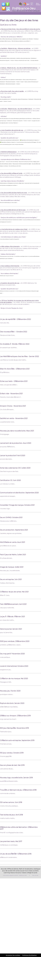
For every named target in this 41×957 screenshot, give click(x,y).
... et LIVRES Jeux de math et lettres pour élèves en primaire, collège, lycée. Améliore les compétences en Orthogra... (20, 175)
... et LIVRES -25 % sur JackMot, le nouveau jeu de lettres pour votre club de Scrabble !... (20, 302)
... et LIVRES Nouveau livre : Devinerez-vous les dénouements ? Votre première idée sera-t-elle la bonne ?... (20, 132)
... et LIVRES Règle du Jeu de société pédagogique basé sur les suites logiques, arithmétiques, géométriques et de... (20, 110)
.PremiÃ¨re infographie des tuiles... (20, 829)
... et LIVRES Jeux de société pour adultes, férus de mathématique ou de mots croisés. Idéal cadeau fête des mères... (20, 194)
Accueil (14, 10)
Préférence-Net (23, 875)
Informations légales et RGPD (10, 875)
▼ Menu (21, 10)
